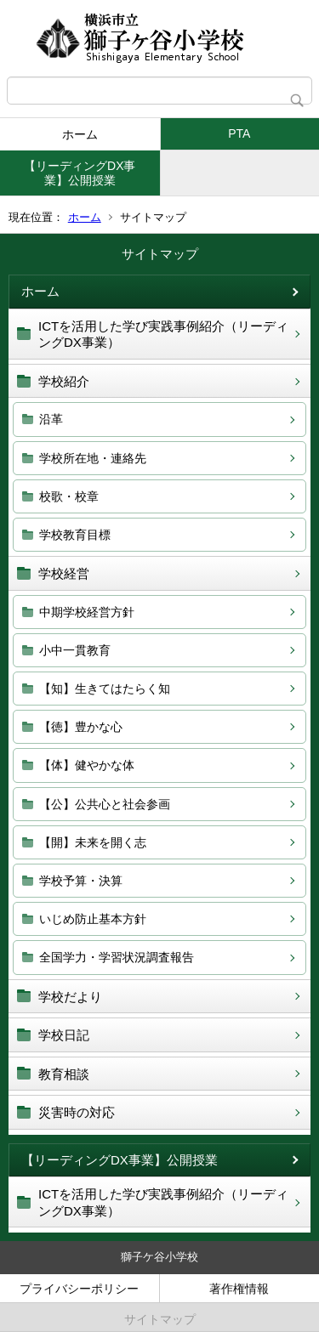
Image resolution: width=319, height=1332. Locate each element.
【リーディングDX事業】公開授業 (79, 173)
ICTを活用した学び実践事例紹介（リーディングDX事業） (163, 334)
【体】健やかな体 (86, 765)
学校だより (70, 996)
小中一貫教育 (75, 650)
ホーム (80, 134)
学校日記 (63, 1035)
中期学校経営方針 (86, 612)
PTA (239, 133)
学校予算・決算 (80, 880)
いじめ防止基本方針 (92, 919)
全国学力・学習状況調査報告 (116, 957)
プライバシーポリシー (79, 1288)
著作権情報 (239, 1288)
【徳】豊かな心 (80, 727)
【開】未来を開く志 (92, 842)
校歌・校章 (69, 496)
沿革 (51, 419)
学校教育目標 (75, 534)
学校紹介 (63, 381)
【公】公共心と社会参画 (104, 804)
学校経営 (63, 573)
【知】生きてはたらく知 (104, 688)
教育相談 (63, 1074)
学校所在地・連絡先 (92, 458)
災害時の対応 (76, 1112)
